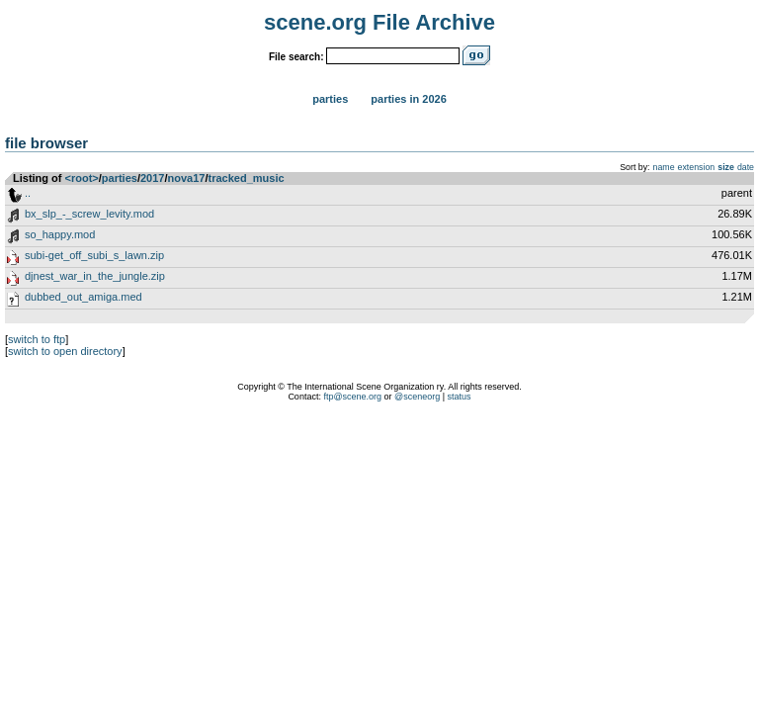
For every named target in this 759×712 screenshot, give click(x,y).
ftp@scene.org (352, 396)
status (459, 396)
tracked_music (247, 178)
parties (119, 178)
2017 (152, 178)
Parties (330, 99)
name (664, 167)
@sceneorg (417, 396)
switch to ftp (36, 339)
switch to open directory (65, 351)
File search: (296, 56)
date (745, 167)
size (725, 167)
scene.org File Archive (379, 22)
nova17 (187, 178)
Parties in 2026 (408, 99)
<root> (82, 178)
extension (697, 167)
